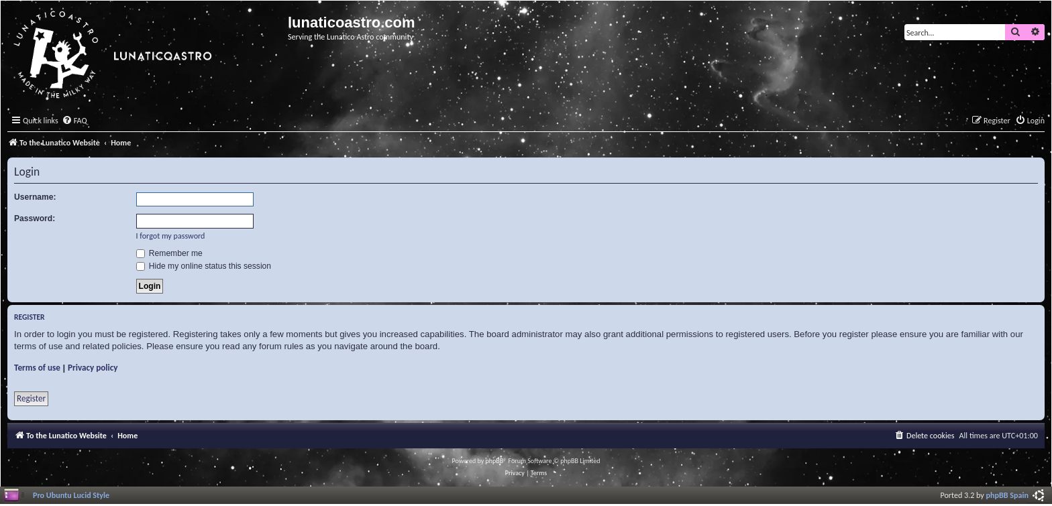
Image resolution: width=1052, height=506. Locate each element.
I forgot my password (170, 236)
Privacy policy (93, 367)
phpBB (495, 460)
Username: (35, 197)
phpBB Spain (1007, 495)
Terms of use (37, 367)
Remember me (169, 253)
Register (31, 398)
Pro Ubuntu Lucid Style (71, 495)
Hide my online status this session (204, 266)
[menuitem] (74, 121)
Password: (34, 218)
